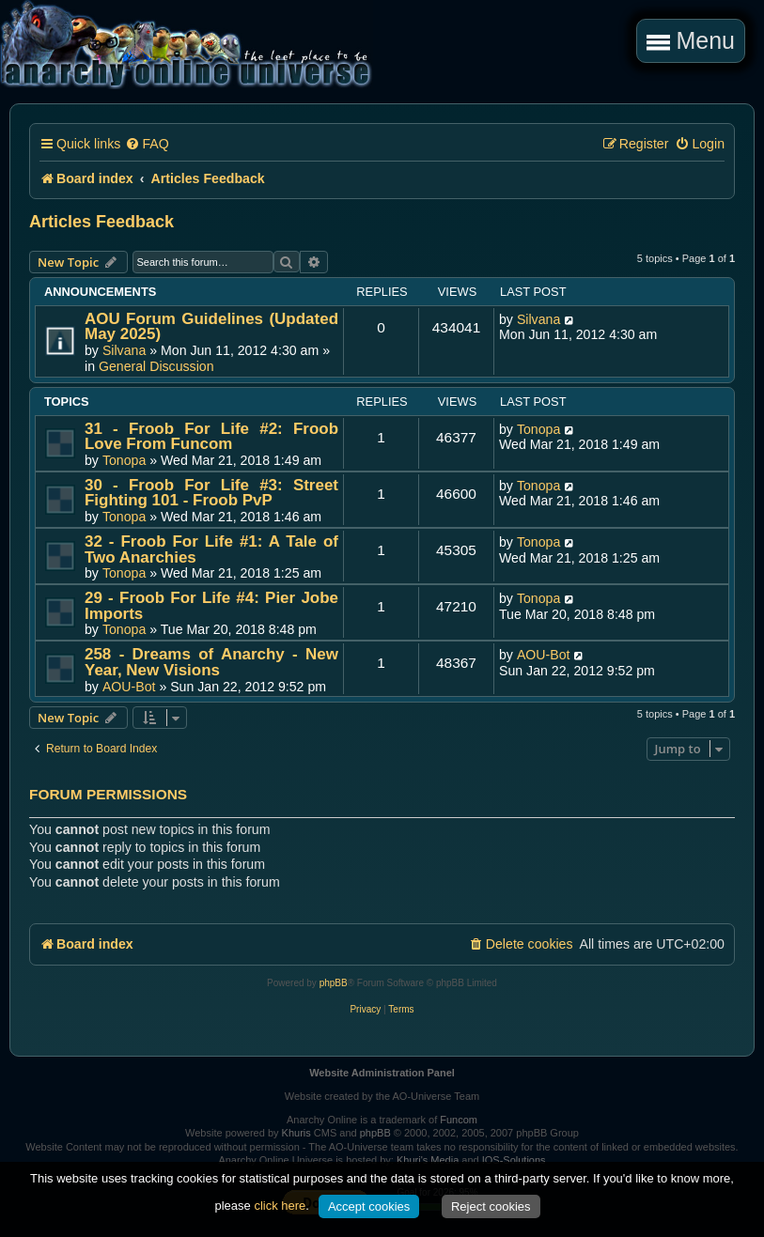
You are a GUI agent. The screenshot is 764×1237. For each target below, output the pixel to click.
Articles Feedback (101, 221)
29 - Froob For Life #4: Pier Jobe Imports (211, 606)
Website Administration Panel (382, 1072)
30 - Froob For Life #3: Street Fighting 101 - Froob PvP (211, 493)
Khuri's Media (428, 1160)
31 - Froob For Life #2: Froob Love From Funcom (211, 437)
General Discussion (156, 366)
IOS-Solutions (514, 1160)
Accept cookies (369, 1206)
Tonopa (124, 460)
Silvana (124, 350)
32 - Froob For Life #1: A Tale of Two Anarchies (211, 549)
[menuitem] (146, 144)
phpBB (334, 983)
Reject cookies (491, 1206)
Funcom (458, 1119)
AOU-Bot (129, 686)
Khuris (296, 1132)
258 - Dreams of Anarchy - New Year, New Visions (211, 662)
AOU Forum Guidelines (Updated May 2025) (211, 327)
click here (279, 1205)
